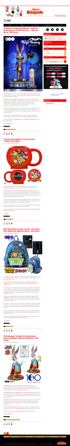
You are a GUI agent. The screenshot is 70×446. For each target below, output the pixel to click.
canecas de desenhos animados (32, 209)
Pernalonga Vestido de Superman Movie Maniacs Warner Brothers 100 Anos (21, 338)
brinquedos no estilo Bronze (30, 119)
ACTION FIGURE (35, 25)
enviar (60, 38)
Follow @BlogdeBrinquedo (57, 94)
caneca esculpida (22, 186)
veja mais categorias (53, 61)
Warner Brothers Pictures (28, 95)
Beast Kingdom (8, 123)
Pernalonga (17, 119)
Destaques (47, 46)
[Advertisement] (35, 3)
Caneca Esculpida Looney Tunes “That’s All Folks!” (19, 140)
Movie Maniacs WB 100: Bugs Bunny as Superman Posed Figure (19, 392)
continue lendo (6, 126)
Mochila (7, 326)
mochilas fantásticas (11, 317)
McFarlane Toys (7, 385)
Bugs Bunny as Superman (10, 399)
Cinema (7, 129)
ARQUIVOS (35, 436)
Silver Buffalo (7, 186)
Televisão (11, 219)
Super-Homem (31, 394)
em (4, 129)
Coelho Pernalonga (19, 411)
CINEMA (22, 25)
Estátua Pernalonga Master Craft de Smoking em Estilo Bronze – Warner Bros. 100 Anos (21, 30)
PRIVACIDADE (47, 436)
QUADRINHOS (47, 25)
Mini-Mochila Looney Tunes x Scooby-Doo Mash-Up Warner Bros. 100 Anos (22, 230)
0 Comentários (11, 132)
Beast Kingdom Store (32, 116)
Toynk (6, 213)
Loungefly (7, 320)
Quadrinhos (47, 59)
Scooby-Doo (31, 283)
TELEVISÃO (60, 25)
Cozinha (7, 219)
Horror (46, 55)
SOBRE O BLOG (22, 436)
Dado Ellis (7, 34)
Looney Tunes (11, 188)
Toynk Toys (12, 206)
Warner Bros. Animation (14, 402)
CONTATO (60, 436)
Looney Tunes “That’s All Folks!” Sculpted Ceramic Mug (20, 190)
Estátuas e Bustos (12, 129)
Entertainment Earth (29, 312)
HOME (9, 25)
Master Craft (33, 93)
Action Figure (47, 53)
